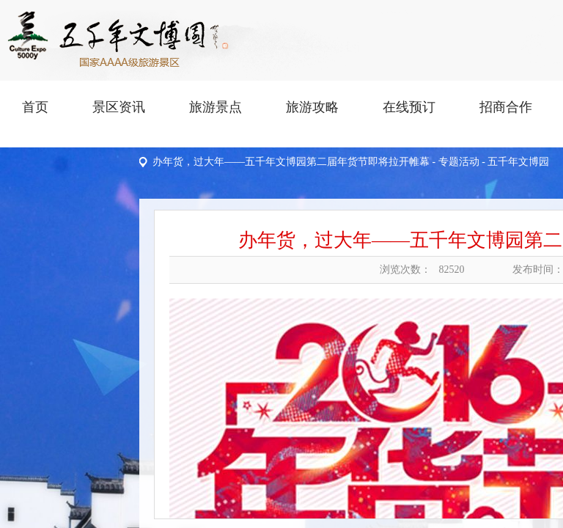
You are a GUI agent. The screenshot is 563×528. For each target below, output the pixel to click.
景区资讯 (118, 107)
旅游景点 (215, 107)
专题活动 (458, 161)
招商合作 (505, 107)
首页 (35, 107)
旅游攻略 (312, 107)
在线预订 (409, 107)
